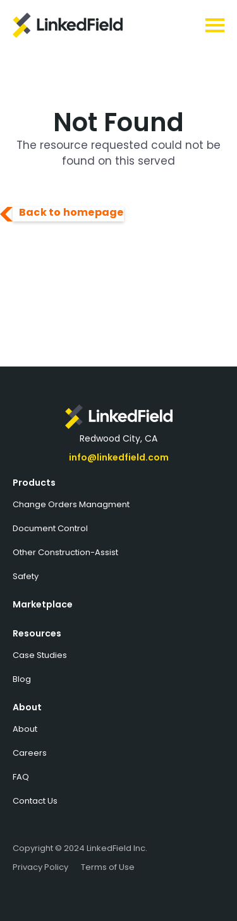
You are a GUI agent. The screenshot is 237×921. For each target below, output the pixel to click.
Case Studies (40, 655)
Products (34, 482)
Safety (26, 576)
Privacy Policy (40, 867)
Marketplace (43, 604)
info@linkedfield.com (119, 457)
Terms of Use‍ (108, 867)
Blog (22, 679)
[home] (80, 25)
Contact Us (35, 801)
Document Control (50, 528)
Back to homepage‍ (71, 213)
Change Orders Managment (71, 504)
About (27, 707)
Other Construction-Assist (65, 552)
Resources (37, 633)
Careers (30, 753)
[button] (177, 25)
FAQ (21, 777)
